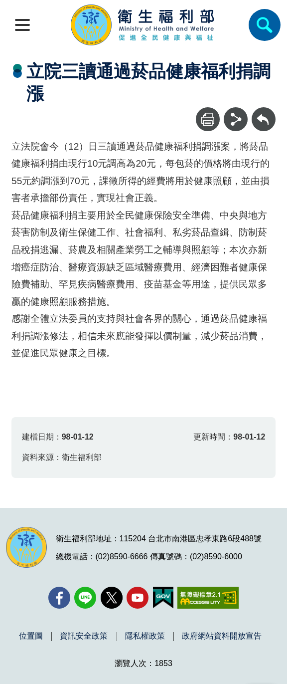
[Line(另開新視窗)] (85, 598)
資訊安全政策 (84, 636)
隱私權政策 (145, 636)
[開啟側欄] (22, 25)
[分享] (236, 119)
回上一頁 (264, 112)
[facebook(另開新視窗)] (59, 598)
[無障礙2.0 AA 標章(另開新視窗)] (208, 598)
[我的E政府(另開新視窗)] (163, 598)
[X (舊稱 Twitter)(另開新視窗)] (112, 598)
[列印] (208, 119)
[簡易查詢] (265, 25)
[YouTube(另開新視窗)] (137, 598)
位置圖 (31, 636)
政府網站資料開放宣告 (222, 636)
